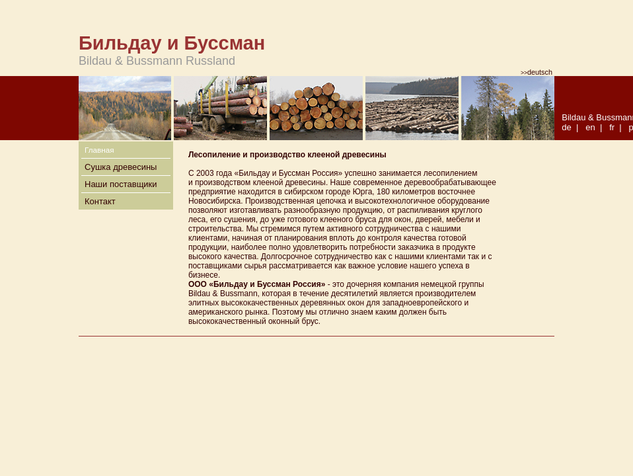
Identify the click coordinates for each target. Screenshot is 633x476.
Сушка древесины (121, 167)
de (566, 127)
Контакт (100, 201)
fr (611, 127)
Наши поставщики (121, 184)
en (590, 127)
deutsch (536, 72)
